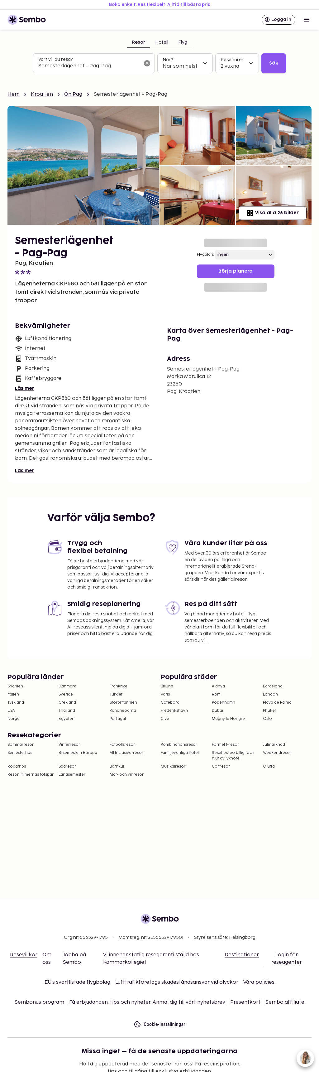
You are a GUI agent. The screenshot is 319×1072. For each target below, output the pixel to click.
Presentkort (245, 1002)
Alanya (218, 686)
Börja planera (235, 271)
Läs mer (24, 388)
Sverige (66, 694)
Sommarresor (20, 744)
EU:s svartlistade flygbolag (77, 982)
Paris (165, 694)
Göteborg (170, 702)
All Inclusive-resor (126, 752)
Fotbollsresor (122, 744)
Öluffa (269, 766)
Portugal (118, 718)
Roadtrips (16, 766)
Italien (13, 694)
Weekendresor (277, 752)
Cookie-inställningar (159, 1024)
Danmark (67, 686)
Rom (216, 694)
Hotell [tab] (161, 42)
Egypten (66, 718)
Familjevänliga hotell (180, 752)
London (270, 694)
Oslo (267, 718)
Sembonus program (39, 1002)
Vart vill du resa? (55, 59)
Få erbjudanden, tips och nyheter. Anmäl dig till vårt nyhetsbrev (147, 1002)
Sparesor (67, 766)
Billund (167, 686)
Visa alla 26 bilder (272, 213)
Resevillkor (23, 955)
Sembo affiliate (284, 1002)
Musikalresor (173, 766)
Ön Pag (73, 94)
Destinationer (242, 955)
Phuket (269, 710)
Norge (13, 718)
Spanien (15, 686)
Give (165, 718)
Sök (273, 63)
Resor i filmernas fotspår (30, 774)
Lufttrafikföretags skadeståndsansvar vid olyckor (176, 982)
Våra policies (258, 982)
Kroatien (42, 94)
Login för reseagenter (286, 958)
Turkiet (116, 694)
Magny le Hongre (228, 718)
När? (168, 59)
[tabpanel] (159, 63)
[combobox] (89, 66)
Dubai (217, 710)
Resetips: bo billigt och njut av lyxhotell (233, 755)
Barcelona (273, 686)
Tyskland (15, 702)
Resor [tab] (138, 42)
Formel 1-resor (225, 744)
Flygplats (205, 254)
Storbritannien (123, 702)
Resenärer (232, 59)
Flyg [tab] (182, 42)
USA (11, 710)
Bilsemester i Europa (78, 752)
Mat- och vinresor (127, 774)
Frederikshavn (174, 710)
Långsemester (72, 774)
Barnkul (117, 766)
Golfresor (221, 766)
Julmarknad (274, 744)
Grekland (67, 702)
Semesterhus (19, 752)
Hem (13, 94)
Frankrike (118, 686)
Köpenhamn (223, 702)
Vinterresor (69, 744)
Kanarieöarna (123, 710)
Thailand (67, 710)
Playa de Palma (277, 702)
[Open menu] (307, 20)
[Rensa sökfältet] (147, 63)
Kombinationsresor (179, 744)
